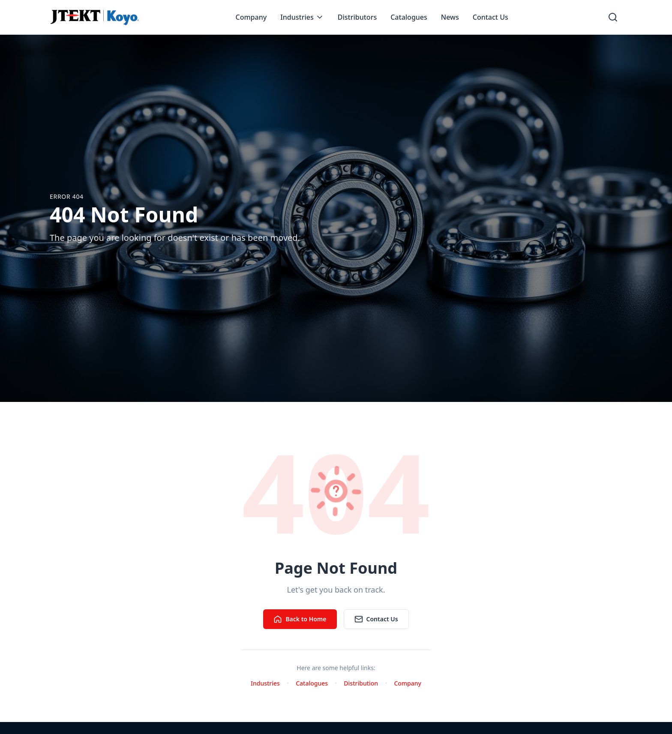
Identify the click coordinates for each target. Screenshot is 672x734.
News (450, 17)
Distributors (357, 17)
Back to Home (299, 619)
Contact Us (490, 17)
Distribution (361, 683)
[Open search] (612, 17)
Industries (302, 17)
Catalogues (408, 17)
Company (251, 17)
